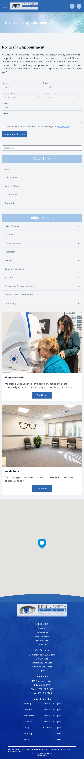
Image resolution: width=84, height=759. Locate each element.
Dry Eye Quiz (42, 658)
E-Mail (45, 83)
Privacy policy (64, 126)
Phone (4, 103)
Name (4, 83)
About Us (8, 169)
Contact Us (9, 203)
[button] (4, 6)
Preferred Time (49, 93)
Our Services (10, 177)
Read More (42, 395)
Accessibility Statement (56, 749)
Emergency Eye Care (42, 662)
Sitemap (17, 751)
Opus (42, 670)
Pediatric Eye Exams (42, 666)
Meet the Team (12, 186)
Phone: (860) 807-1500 (42, 689)
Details (5, 114)
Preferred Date (8, 93)
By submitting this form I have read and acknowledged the (38, 126)
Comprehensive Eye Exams (42, 654)
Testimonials (10, 194)
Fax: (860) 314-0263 (42, 693)
